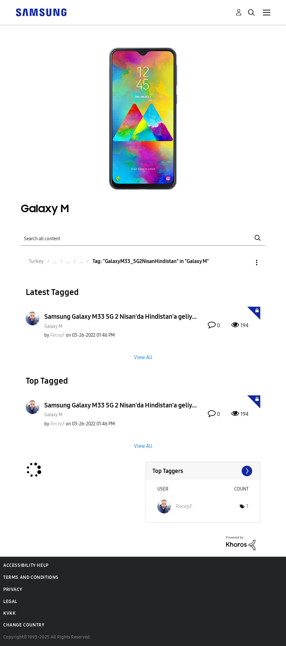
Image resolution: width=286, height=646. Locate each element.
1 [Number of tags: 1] (247, 506)
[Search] (143, 238)
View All (143, 357)
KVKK (9, 613)
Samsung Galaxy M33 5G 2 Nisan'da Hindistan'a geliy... (120, 316)
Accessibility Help (26, 565)
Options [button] (245, 262)
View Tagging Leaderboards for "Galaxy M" (203, 471)
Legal (10, 601)
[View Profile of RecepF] (57, 335)
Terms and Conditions (31, 577)
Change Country (23, 625)
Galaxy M (53, 326)
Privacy (12, 589)
